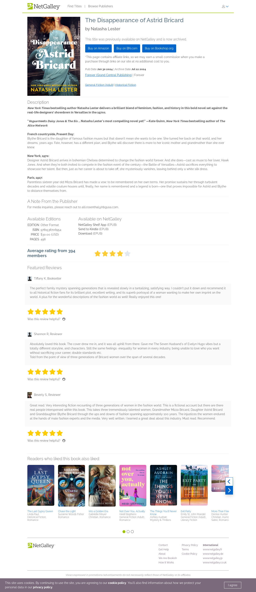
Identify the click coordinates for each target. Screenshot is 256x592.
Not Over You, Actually (132, 511)
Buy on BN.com (126, 48)
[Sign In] (225, 6)
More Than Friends (222, 511)
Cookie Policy (189, 553)
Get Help (164, 549)
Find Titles (75, 6)
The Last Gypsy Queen (40, 511)
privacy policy (42, 587)
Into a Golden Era (98, 511)
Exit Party (186, 511)
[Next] (229, 490)
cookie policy (117, 583)
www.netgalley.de (213, 553)
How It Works (166, 562)
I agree (232, 585)
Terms (185, 549)
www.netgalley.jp (212, 558)
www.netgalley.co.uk (214, 562)
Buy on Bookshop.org (159, 48)
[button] (40, 486)
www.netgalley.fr (212, 549)
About (162, 553)
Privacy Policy (190, 545)
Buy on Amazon (98, 48)
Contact (163, 545)
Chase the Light (67, 511)
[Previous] (229, 481)
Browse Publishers (100, 6)
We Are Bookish (168, 558)
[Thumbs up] (63, 319)
